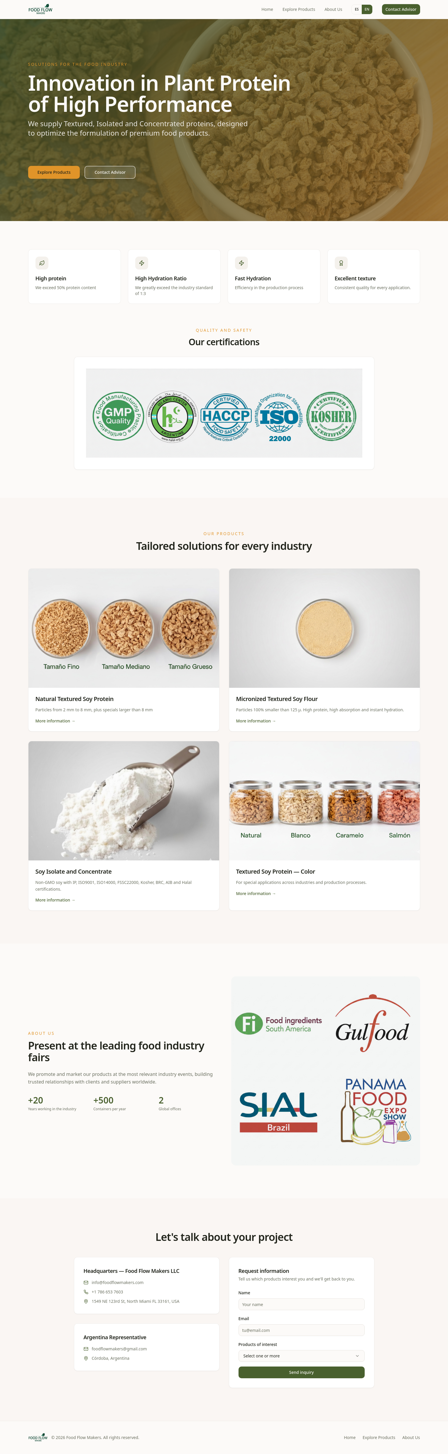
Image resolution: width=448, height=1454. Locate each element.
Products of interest (258, 1344)
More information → (55, 721)
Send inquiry (301, 1372)
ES (357, 9)
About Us (333, 9)
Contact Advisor (401, 9)
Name (244, 1292)
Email (244, 1318)
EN (367, 9)
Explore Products (299, 9)
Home (267, 9)
